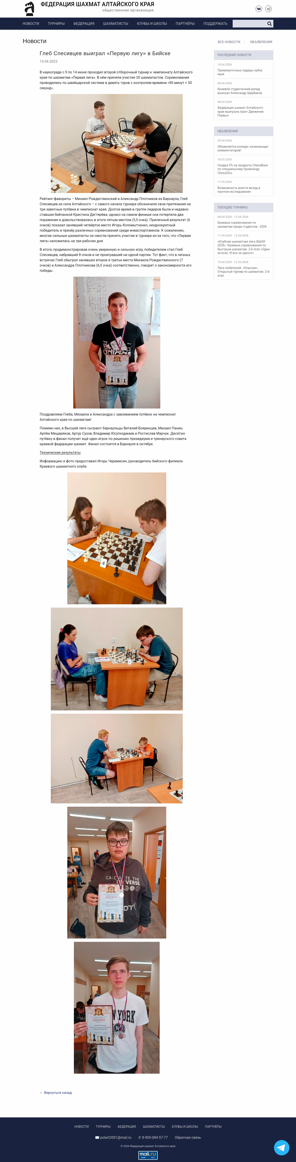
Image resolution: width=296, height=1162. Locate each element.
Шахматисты (115, 24)
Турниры (56, 24)
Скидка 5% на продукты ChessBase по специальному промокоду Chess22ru (243, 166)
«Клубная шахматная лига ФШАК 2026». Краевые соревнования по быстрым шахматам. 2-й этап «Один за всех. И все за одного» (243, 244)
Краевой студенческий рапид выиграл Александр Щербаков (243, 88)
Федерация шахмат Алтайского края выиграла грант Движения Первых (243, 108)
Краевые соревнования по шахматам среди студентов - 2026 (243, 221)
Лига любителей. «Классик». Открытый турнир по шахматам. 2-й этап (243, 268)
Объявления (261, 42)
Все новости (229, 42)
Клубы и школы (152, 24)
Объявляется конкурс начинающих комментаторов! (243, 145)
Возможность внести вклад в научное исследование (243, 186)
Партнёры (185, 24)
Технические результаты (60, 452)
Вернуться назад (58, 1093)
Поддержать (215, 24)
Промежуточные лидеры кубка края (243, 69)
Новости (31, 24)
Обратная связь (188, 1137)
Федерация (83, 24)
